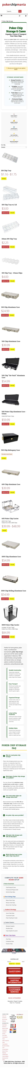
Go (20, 11)
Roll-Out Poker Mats (10, 892)
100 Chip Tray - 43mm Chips (12, 273)
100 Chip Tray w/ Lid (9, 205)
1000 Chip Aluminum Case (11, 557)
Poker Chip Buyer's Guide (11, 918)
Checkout (4, 1017)
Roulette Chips (9, 928)
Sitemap (4, 1021)
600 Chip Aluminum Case (11, 484)
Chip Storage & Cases (11, 887)
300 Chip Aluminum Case (10, 307)
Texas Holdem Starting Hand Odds (5, 1058)
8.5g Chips (4, 1025)
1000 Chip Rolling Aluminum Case (13, 591)
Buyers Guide (5, 1028)
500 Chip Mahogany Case (10, 450)
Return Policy (5, 1051)
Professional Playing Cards (12, 889)
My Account (4, 1019)
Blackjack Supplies (10, 926)
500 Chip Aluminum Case (11, 341)
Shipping (4, 1052)
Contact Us (4, 1030)
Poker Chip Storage (7, 21)
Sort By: (3, 145)
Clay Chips (8, 939)
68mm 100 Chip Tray (9, 239)
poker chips (13, 39)
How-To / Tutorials (15, 1003)
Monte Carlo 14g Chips (11, 905)
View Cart (4, 1016)
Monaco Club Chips (10, 902)
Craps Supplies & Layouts (12, 930)
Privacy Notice (5, 1049)
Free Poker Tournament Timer (4, 1037)
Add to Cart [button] (5, 213)
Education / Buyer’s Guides (15, 1001)
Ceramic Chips (9, 943)
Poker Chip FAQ (5, 1040)
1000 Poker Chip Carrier (10, 625)
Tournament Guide (10, 915)
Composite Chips (10, 941)
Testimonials (5, 1054)
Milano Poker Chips (10, 900)
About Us (4, 1026)
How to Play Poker (10, 913)
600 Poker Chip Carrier (10, 519)
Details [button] (4, 178)
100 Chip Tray (6, 171)
